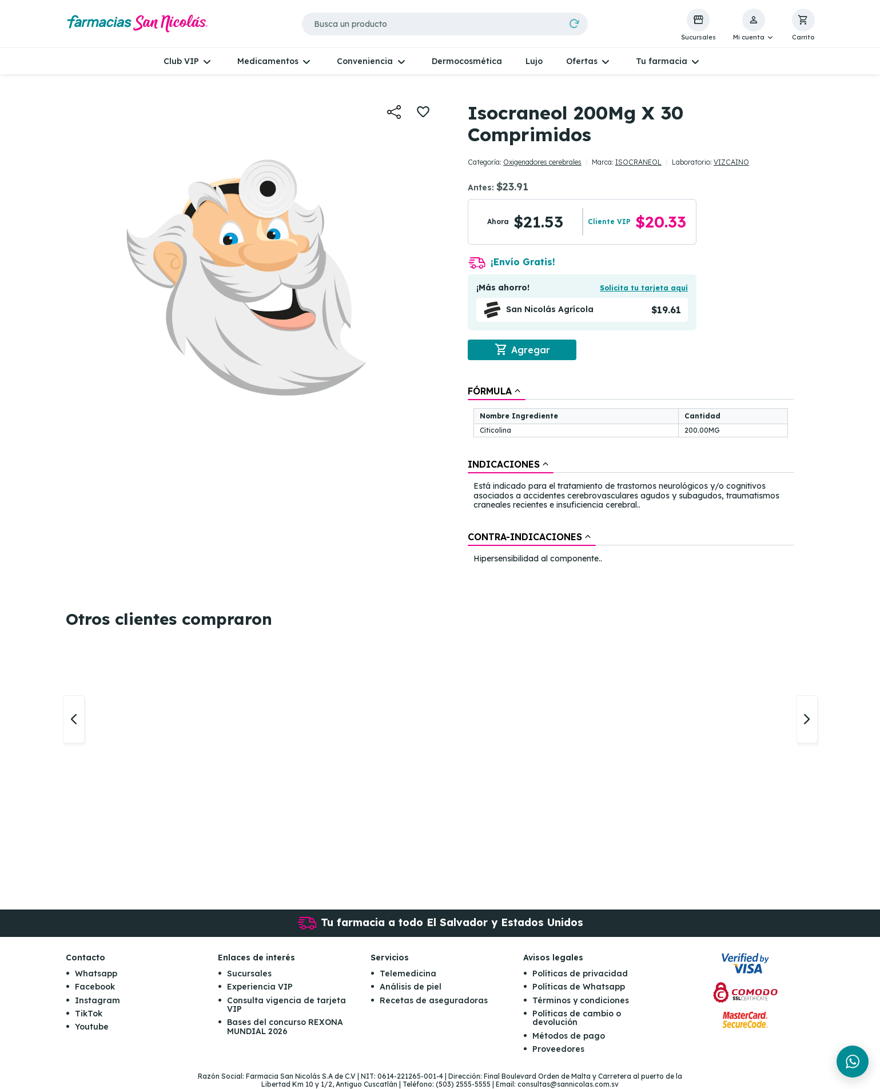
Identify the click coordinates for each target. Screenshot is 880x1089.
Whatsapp (96, 974)
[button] (754, 25)
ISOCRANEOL (638, 162)
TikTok (88, 1014)
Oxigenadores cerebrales (542, 162)
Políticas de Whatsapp (578, 987)
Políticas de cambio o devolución (576, 1018)
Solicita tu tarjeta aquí (644, 288)
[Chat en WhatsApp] (853, 1062)
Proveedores (558, 1049)
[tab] (496, 391)
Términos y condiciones (580, 1000)
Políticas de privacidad (580, 974)
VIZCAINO (731, 162)
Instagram (97, 1000)
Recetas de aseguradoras (434, 1000)
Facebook (95, 987)
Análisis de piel (410, 987)
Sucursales (249, 974)
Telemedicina (408, 974)
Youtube (92, 1027)
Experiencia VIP (260, 987)
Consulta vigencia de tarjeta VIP (286, 1004)
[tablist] (631, 475)
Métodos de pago (568, 1036)
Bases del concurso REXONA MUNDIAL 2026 (285, 1027)
